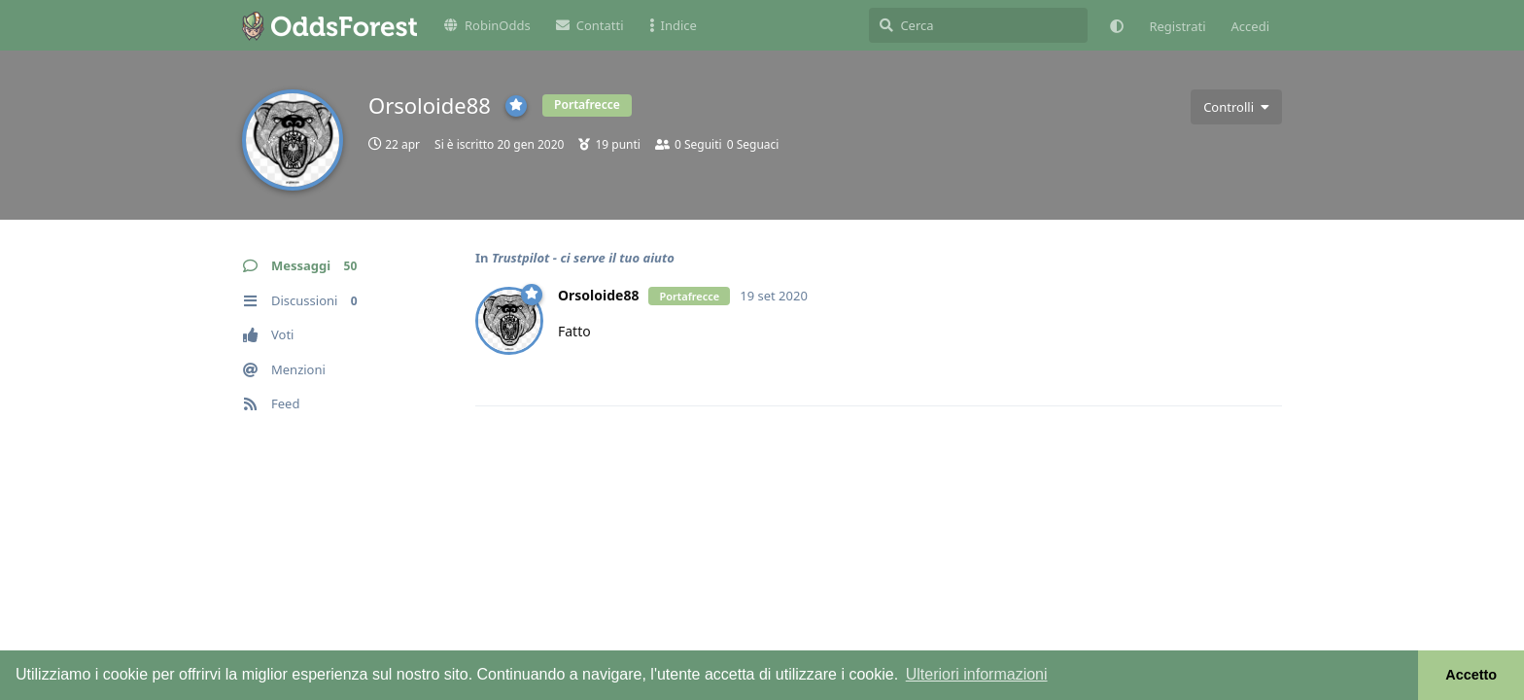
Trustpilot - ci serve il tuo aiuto (583, 257)
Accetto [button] (1471, 674)
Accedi (1250, 26)
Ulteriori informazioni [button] (977, 674)
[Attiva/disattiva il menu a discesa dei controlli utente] (1236, 106)
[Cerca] (978, 25)
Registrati (1177, 26)
